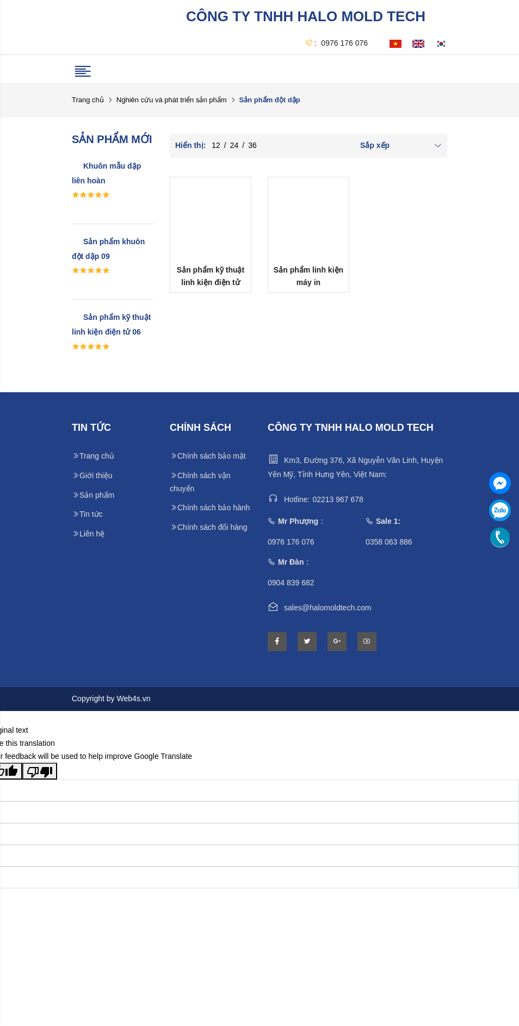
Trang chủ (88, 100)
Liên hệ (88, 533)
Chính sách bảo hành (210, 507)
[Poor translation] (39, 771)
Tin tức (87, 514)
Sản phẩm (93, 495)
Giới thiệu (92, 475)
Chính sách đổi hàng (209, 527)
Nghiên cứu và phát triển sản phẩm (171, 100)
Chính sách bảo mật (208, 456)
